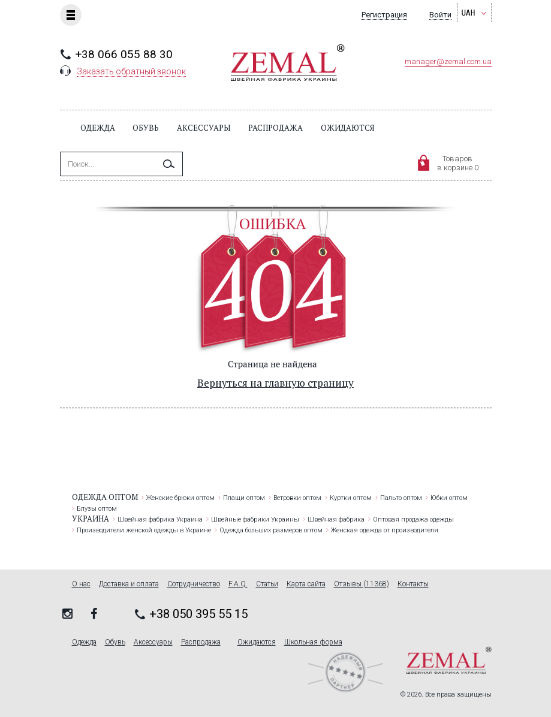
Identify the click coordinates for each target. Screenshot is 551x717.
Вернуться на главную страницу (275, 383)
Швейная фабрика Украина (160, 519)
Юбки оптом (449, 498)
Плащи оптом (244, 498)
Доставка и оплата (129, 584)
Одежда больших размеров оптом (271, 530)
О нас (81, 584)
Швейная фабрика (336, 519)
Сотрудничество (193, 584)
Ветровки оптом (297, 498)
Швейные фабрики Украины (255, 519)
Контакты (413, 584)
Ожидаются (347, 127)
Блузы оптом (97, 509)
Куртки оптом (351, 498)
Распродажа (275, 127)
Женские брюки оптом (180, 498)
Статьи (267, 584)
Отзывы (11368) (361, 584)
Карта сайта (306, 584)
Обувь (146, 127)
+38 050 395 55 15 (198, 614)
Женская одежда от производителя (384, 530)
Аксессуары (203, 127)
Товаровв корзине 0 (457, 163)
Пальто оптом (401, 498)
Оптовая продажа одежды (413, 519)
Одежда (97, 127)
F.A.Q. (238, 584)
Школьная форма (313, 642)
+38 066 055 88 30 (124, 54)
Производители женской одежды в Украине (144, 530)
